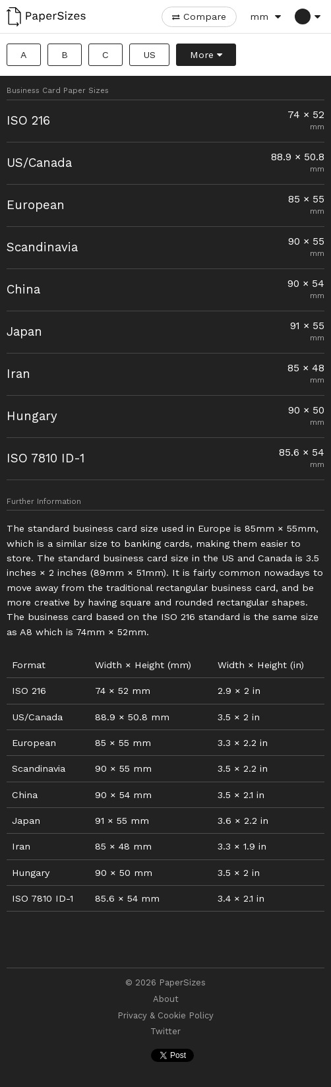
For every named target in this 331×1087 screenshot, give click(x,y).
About (166, 999)
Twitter (165, 1032)
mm (259, 16)
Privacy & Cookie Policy (165, 1016)
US (149, 54)
